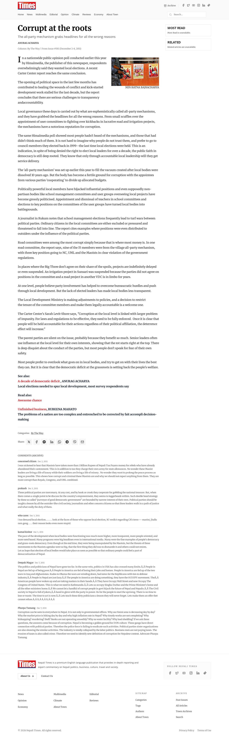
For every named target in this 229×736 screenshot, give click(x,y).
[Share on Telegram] (67, 442)
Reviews (86, 14)
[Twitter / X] (188, 6)
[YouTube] (193, 6)
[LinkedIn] (203, 6)
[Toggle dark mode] (210, 14)
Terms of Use (204, 730)
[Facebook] (183, 6)
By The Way (37, 433)
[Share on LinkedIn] (52, 442)
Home (21, 14)
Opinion (65, 14)
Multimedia (41, 14)
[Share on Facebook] (36, 442)
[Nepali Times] (27, 664)
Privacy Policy (186, 730)
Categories (141, 699)
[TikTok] (208, 6)
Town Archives (184, 711)
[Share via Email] (82, 442)
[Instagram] (198, 6)
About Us (27, 676)
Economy (98, 14)
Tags (138, 705)
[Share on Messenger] (44, 442)
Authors (139, 711)
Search (179, 717)
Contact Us (47, 676)
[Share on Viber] (75, 442)
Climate (75, 14)
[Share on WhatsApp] (59, 442)
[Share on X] (29, 442)
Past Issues (182, 699)
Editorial (54, 14)
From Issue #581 (61, 48)
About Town (112, 14)
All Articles (181, 705)
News (29, 14)
